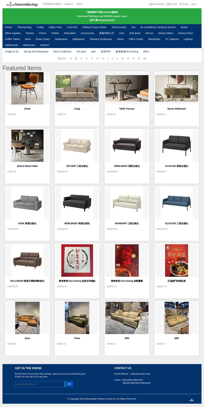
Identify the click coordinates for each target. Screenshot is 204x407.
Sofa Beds (135, 33)
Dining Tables (165, 33)
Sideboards (61, 39)
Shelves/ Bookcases (101, 39)
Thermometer (118, 27)
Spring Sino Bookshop (36, 51)
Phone (42, 33)
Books (184, 27)
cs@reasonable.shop (140, 374)
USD (79, 4)
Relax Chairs (43, 39)
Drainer (30, 33)
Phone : (119, 380)
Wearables (70, 33)
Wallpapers (78, 39)
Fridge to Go (12, 51)
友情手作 (106, 51)
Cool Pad (72, 27)
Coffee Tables (12, 39)
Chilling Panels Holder (94, 27)
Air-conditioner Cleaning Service (158, 27)
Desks (120, 39)
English (69, 4)
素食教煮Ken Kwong (127, 51)
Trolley (40, 27)
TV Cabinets (172, 39)
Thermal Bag (24, 27)
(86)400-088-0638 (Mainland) (137, 383)
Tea (133, 27)
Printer (8, 27)
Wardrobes (154, 39)
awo (93, 51)
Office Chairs (136, 39)
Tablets (55, 33)
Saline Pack (55, 27)
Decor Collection (62, 51)
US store (81, 51)
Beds (28, 39)
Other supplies (13, 33)
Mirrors (149, 33)
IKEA (146, 51)
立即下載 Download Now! (102, 20)
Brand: (62, 58)
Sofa (121, 33)
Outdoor (44, 45)
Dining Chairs (185, 33)
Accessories (87, 33)
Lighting (188, 39)
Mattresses (29, 45)
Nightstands (11, 45)
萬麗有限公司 (106, 33)
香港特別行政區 (52, 4)
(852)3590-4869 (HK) (133, 380)
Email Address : (122, 374)
